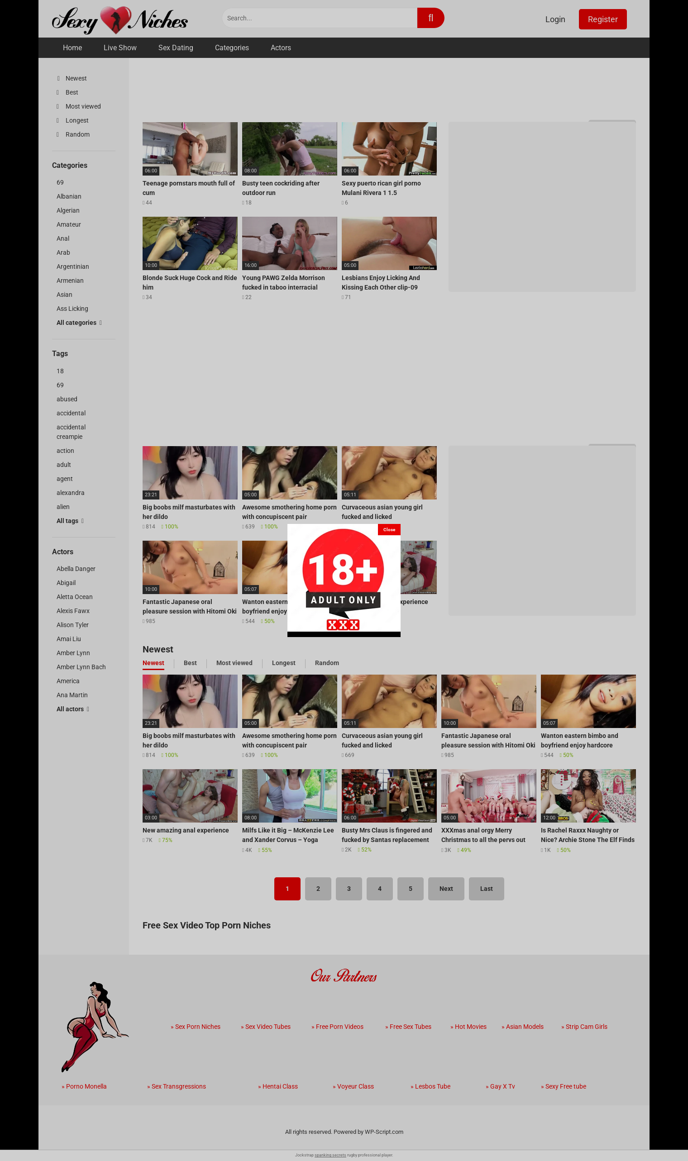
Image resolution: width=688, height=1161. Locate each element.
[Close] (389, 529)
